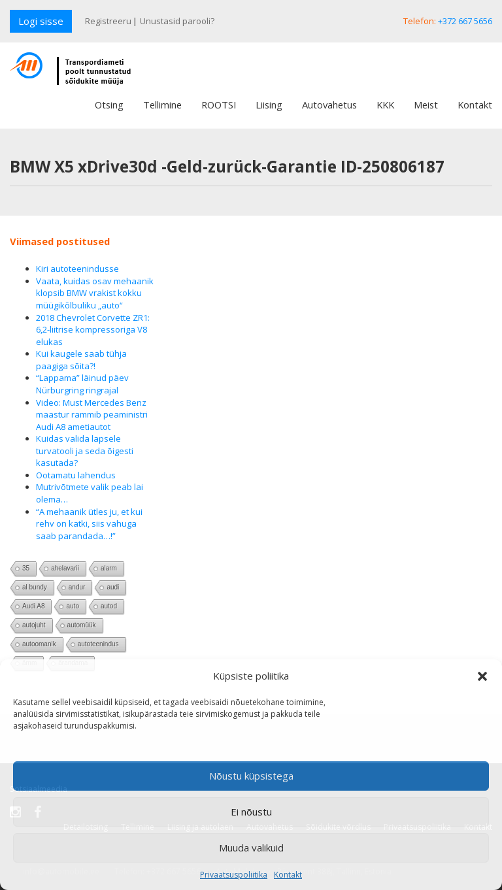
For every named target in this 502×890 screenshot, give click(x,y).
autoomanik (39, 644)
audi (113, 587)
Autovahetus (329, 104)
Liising (269, 104)
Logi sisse (40, 20)
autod (109, 606)
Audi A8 (33, 606)
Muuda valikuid (251, 847)
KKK (385, 104)
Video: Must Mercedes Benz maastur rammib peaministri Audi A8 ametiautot (92, 415)
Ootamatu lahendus (76, 475)
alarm (109, 568)
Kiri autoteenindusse (77, 268)
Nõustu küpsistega (251, 775)
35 (25, 568)
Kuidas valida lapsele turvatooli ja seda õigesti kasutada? (84, 451)
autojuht (34, 625)
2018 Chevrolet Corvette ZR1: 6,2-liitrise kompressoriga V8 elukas (93, 330)
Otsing (109, 104)
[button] (482, 676)
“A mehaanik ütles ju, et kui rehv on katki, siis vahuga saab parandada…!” (89, 524)
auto (72, 606)
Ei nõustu (251, 811)
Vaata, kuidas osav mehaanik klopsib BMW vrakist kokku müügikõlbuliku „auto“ (95, 293)
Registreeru (108, 21)
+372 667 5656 (465, 21)
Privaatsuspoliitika (233, 874)
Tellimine (162, 104)
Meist (426, 104)
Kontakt (288, 874)
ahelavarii (65, 568)
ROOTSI (218, 104)
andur (77, 587)
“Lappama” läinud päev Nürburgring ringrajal (82, 384)
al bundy (34, 587)
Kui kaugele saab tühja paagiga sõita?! (81, 360)
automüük (81, 625)
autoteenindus (98, 644)
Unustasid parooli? (177, 21)
